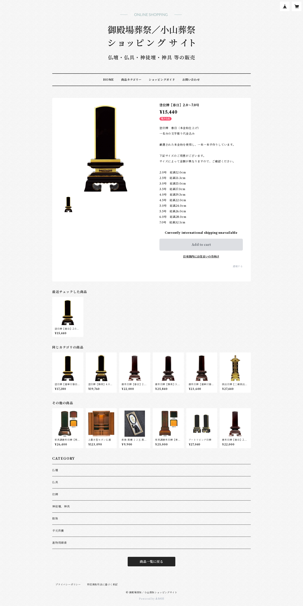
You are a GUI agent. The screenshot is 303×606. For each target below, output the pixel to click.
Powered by (151, 598)
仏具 (55, 482)
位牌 (55, 494)
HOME (108, 79)
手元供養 (58, 530)
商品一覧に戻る (151, 562)
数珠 (55, 518)
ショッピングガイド (162, 79)
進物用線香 (59, 543)
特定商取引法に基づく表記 (102, 584)
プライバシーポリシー (68, 584)
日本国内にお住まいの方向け (201, 256)
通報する (238, 266)
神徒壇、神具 (61, 506)
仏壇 (55, 470)
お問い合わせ (191, 79)
